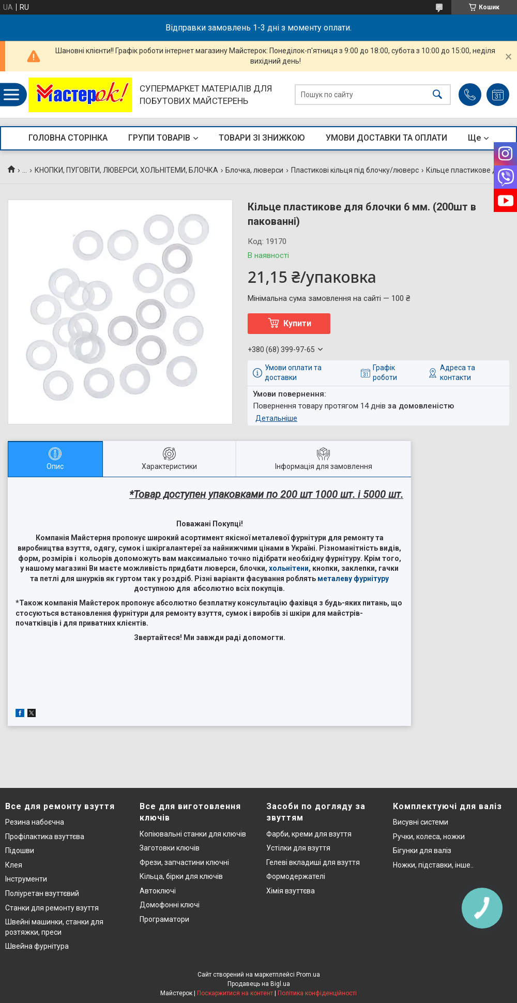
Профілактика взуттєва (44, 836)
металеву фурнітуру (353, 578)
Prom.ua (308, 974)
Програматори (164, 919)
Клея (13, 865)
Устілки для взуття (298, 848)
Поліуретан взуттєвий (42, 893)
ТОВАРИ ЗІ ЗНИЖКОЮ (262, 138)
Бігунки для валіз (422, 850)
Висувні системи (420, 822)
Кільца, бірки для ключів (181, 876)
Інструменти (26, 879)
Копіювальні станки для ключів (193, 834)
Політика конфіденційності (317, 993)
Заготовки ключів (170, 848)
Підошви (19, 850)
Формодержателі (295, 876)
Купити (297, 323)
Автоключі (158, 891)
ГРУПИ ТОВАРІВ (159, 138)
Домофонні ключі (170, 905)
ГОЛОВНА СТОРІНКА (68, 138)
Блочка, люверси (254, 170)
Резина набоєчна (34, 822)
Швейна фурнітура (37, 946)
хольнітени (289, 568)
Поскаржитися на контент (235, 993)
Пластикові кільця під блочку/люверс (355, 170)
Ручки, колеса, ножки (429, 836)
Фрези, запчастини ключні (184, 862)
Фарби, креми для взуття (309, 834)
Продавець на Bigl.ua (258, 983)
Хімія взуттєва (290, 891)
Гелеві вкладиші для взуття (313, 862)
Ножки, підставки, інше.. (433, 865)
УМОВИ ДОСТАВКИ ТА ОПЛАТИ (386, 138)
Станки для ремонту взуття (52, 908)
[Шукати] (437, 94)
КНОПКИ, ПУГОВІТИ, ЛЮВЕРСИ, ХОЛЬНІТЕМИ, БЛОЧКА (126, 170)
